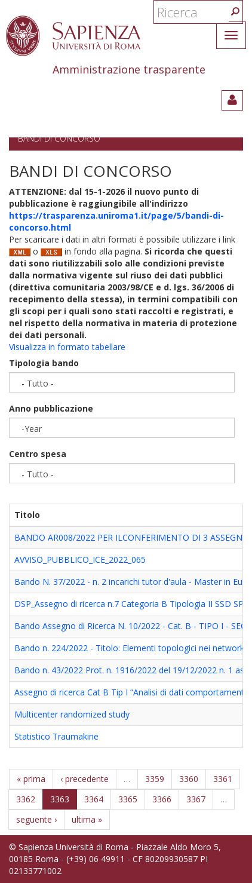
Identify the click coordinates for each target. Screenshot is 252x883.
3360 (188, 778)
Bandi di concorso (59, 138)
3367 (195, 799)
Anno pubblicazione (51, 408)
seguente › (36, 819)
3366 (161, 799)
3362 (25, 799)
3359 (154, 778)
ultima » (87, 819)
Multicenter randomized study (72, 714)
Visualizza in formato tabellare (67, 346)
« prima (31, 778)
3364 (93, 799)
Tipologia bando (44, 363)
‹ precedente (84, 778)
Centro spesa (37, 453)
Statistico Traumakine (56, 736)
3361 (222, 778)
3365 (127, 799)
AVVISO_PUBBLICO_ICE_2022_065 (80, 559)
